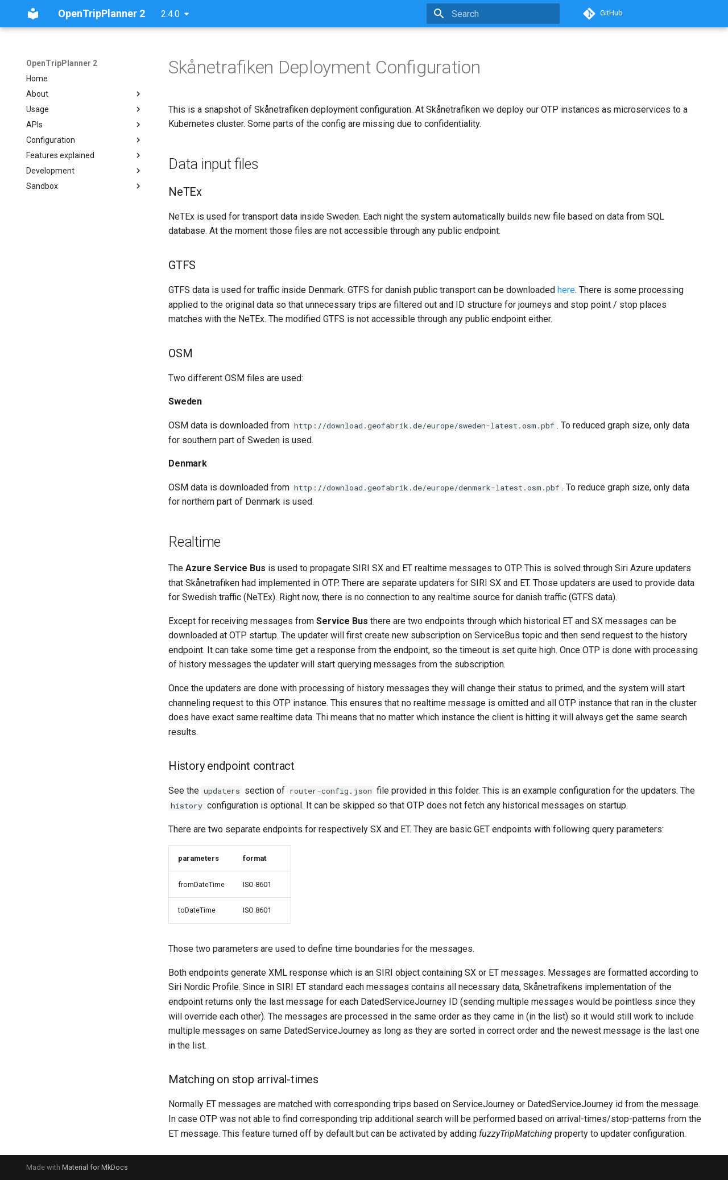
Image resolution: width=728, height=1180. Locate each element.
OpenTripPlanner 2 (61, 63)
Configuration (84, 140)
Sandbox (84, 186)
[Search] (493, 13)
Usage (84, 109)
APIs (84, 124)
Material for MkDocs (95, 1167)
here (566, 289)
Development (84, 171)
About (84, 94)
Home (37, 78)
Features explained (84, 155)
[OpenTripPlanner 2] (33, 13)
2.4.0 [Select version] (170, 14)
